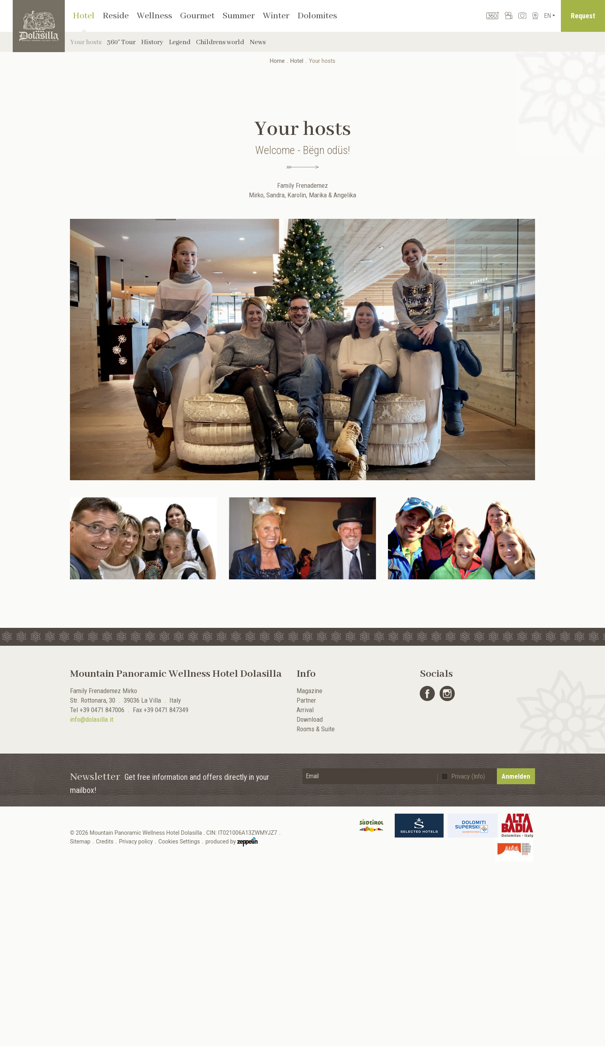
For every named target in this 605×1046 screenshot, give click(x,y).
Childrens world (220, 42)
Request (583, 16)
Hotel (84, 15)
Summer (239, 15)
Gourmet (197, 15)
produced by (232, 842)
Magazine (309, 691)
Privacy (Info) (468, 776)
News (258, 42)
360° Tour (121, 42)
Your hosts (85, 42)
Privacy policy (136, 841)
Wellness (154, 15)
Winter (276, 15)
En (547, 15)
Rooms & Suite (316, 729)
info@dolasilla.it (91, 719)
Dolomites (317, 15)
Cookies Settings (179, 841)
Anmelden (516, 776)
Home (277, 61)
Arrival (305, 710)
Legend (179, 42)
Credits (104, 841)
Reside (116, 15)
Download (310, 719)
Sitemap (80, 841)
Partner (306, 700)
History (152, 42)
